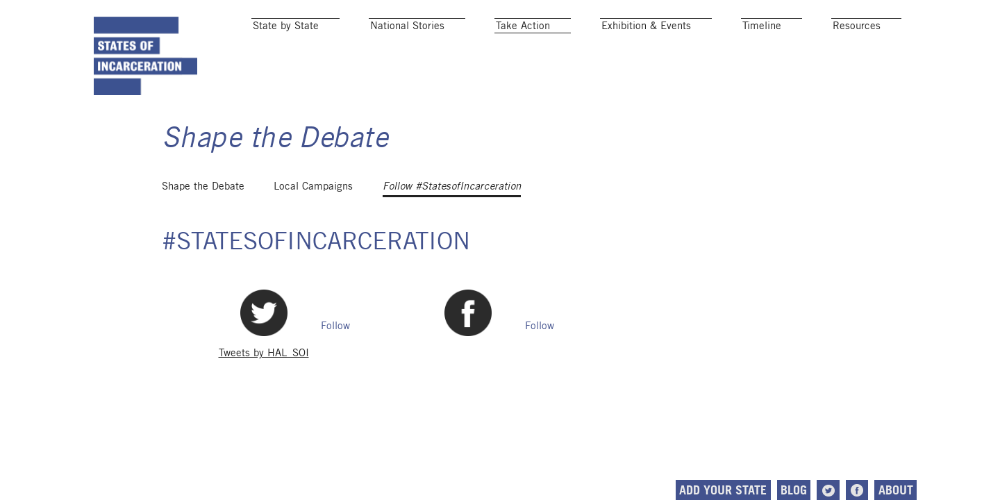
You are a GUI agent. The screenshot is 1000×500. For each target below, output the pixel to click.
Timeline (761, 25)
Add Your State (723, 490)
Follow (335, 325)
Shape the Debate (203, 186)
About (895, 490)
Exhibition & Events (646, 25)
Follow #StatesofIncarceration (452, 186)
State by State (286, 25)
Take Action (523, 25)
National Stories (407, 25)
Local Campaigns (313, 186)
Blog (794, 490)
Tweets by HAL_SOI (264, 352)
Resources (857, 25)
